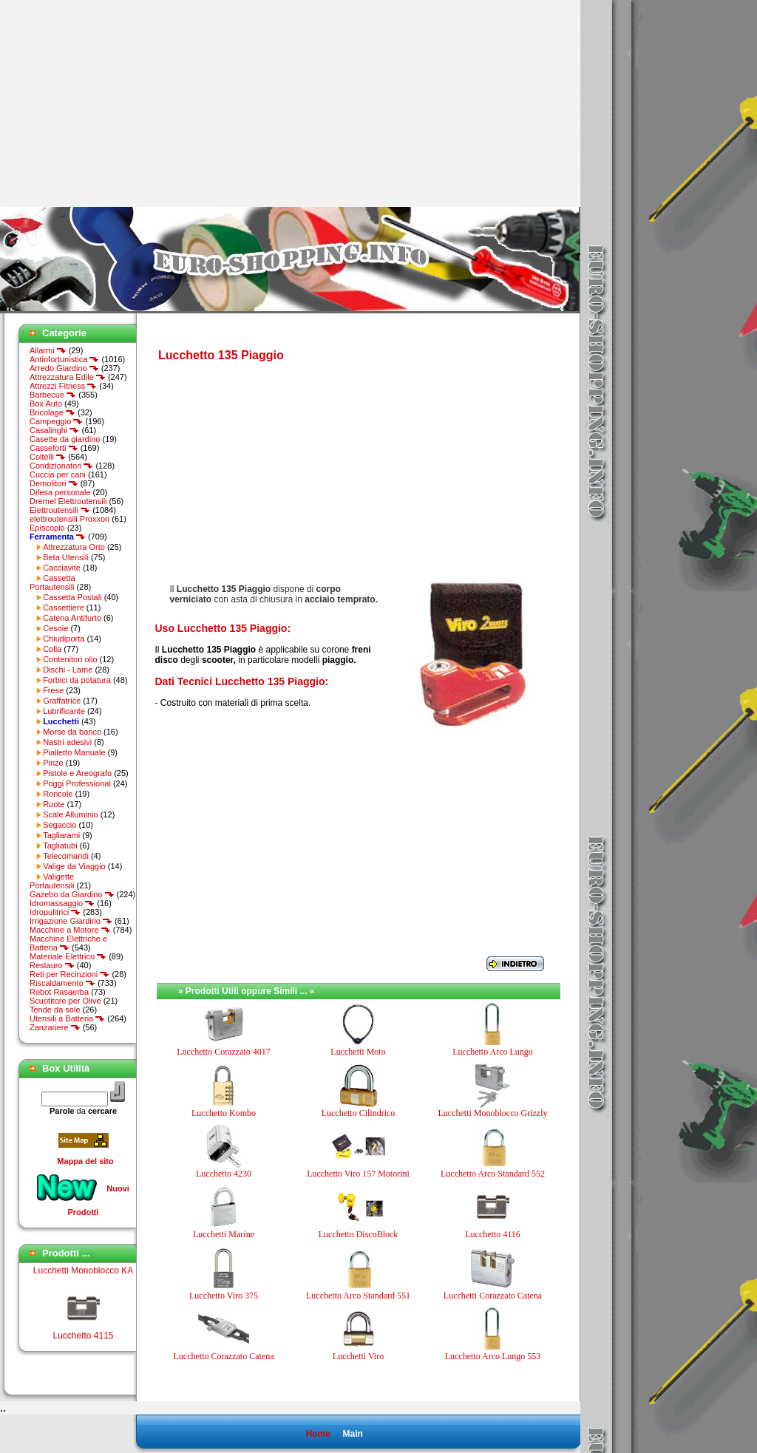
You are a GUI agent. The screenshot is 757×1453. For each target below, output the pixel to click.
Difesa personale (60, 492)
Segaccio (59, 824)
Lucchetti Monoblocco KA (83, 1274)
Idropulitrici (55, 912)
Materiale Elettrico (68, 956)
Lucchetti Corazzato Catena (493, 1295)
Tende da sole (55, 1009)
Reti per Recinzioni (69, 974)
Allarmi (48, 350)
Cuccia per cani (58, 474)
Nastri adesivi (67, 742)
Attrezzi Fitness (63, 385)
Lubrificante (64, 711)
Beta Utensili (66, 557)
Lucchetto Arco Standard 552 (493, 1173)
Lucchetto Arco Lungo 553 (493, 1356)
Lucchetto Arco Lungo (492, 1052)
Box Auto (46, 403)
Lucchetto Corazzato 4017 (224, 1052)
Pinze (53, 762)
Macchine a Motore (70, 929)
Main (352, 1434)
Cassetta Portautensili (52, 582)
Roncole (57, 793)
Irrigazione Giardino (71, 920)
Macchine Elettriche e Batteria (68, 943)
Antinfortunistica (64, 359)
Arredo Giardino (64, 368)
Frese (53, 690)
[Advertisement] (124, 103)
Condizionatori (61, 465)
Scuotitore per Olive (65, 1000)
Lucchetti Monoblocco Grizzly (493, 1113)
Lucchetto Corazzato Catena (224, 1356)
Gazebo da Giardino (72, 894)
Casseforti (54, 447)
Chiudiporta (63, 638)
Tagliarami (61, 835)
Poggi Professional (77, 783)
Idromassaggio (62, 903)
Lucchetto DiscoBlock (358, 1234)
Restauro (52, 965)
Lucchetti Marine (223, 1234)
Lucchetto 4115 (82, 1339)
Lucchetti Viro (358, 1356)
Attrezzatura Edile (68, 376)
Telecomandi (66, 855)
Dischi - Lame (67, 669)
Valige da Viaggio (74, 866)
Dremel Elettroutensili (68, 501)
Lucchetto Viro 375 (223, 1295)
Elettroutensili (60, 510)
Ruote (53, 804)
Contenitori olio (70, 659)
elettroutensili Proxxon (69, 518)
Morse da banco (72, 731)
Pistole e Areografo (77, 773)
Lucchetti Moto (357, 1052)
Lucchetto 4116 (492, 1234)
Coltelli (48, 456)
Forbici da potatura (77, 680)
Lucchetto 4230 (223, 1173)
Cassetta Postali (72, 597)
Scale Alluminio (70, 814)
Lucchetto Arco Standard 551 (358, 1295)
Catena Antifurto (72, 617)
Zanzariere (55, 1027)
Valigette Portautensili (52, 881)
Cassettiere (63, 607)
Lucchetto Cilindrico (359, 1113)
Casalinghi (54, 430)
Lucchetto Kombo (223, 1113)
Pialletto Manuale (74, 752)
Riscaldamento (62, 983)
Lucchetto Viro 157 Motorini (358, 1173)
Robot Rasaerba (59, 991)
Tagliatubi (60, 845)
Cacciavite (62, 567)
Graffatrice (62, 700)
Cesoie (55, 628)
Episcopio (47, 527)
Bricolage (52, 412)
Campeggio (56, 421)
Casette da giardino (65, 439)
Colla (52, 648)
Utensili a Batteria (67, 1018)
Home (317, 1434)
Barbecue (53, 394)
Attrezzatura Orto (74, 546)
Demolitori (54, 483)
